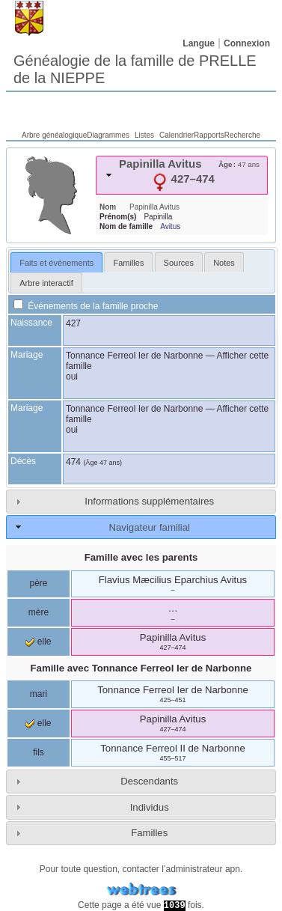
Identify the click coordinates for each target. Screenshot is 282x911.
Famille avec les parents (141, 557)
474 (73, 462)
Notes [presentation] (224, 262)
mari (38, 694)
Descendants (149, 781)
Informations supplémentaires (149, 501)
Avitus (170, 226)
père (38, 583)
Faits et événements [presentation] (56, 262)
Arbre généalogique (54, 135)
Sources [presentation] (179, 262)
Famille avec (141, 668)
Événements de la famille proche (85, 306)
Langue (199, 43)
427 (73, 323)
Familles (149, 832)
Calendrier (176, 135)
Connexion (247, 43)
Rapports (209, 135)
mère (38, 612)
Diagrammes (108, 135)
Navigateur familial (148, 527)
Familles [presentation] (128, 262)
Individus (149, 807)
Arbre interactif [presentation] (46, 282)
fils (38, 752)
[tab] (182, 175)
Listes (144, 135)
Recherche (242, 135)
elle (38, 641)
